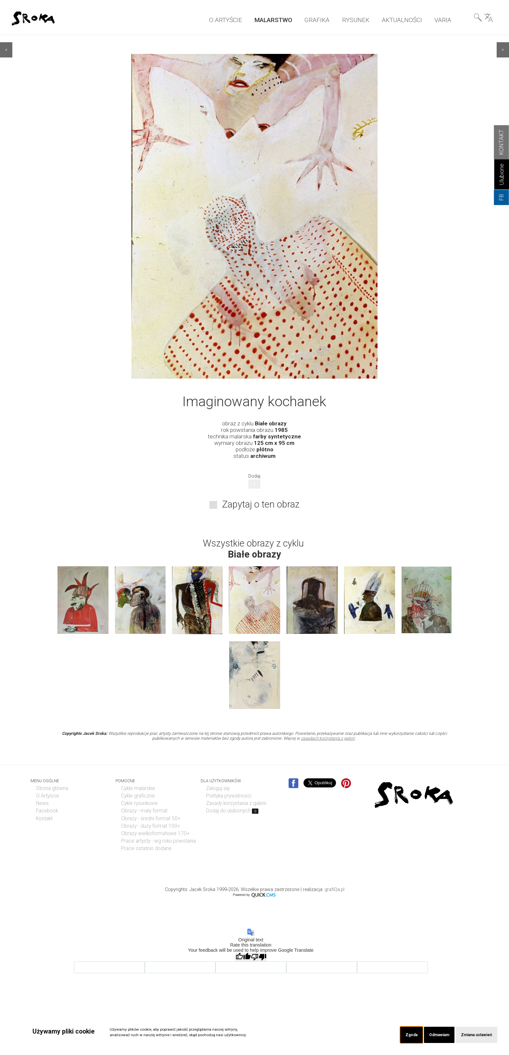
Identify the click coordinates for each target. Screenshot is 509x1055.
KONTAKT (501, 142)
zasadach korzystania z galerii (328, 737)
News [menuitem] (42, 803)
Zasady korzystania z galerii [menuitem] (236, 803)
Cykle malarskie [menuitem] (138, 788)
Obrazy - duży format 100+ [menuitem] (150, 826)
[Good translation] (243, 956)
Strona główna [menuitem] (52, 788)
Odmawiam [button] (433, 1034)
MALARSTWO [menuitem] (273, 20)
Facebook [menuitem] (47, 810)
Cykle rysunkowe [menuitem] (139, 803)
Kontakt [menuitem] (44, 818)
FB (501, 197)
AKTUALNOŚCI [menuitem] (402, 20)
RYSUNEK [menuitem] (355, 20)
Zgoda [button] (404, 1034)
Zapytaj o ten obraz (261, 503)
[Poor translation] (259, 956)
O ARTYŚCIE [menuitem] (225, 20)
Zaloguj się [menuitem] (218, 788)
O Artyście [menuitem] (47, 795)
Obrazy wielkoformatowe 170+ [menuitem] (155, 833)
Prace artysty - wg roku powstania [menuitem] (158, 841)
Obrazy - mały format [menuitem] (144, 810)
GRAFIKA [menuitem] (316, 20)
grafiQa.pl (334, 889)
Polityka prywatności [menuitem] (228, 795)
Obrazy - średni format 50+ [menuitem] (150, 818)
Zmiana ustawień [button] (474, 1034)
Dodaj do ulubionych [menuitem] (232, 810)
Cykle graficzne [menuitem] (138, 795)
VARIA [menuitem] (442, 20)
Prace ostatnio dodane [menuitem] (146, 848)
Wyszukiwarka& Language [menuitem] (483, 19)
